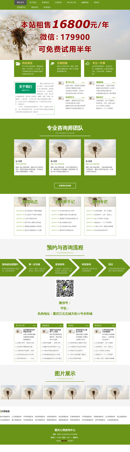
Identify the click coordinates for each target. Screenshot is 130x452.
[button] (3, 35)
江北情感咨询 (16, 416)
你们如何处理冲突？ (102, 230)
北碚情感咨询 (52, 416)
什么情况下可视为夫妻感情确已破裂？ (38, 215)
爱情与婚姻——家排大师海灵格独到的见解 (110, 85)
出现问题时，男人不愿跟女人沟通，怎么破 (109, 211)
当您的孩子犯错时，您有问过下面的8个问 (31, 350)
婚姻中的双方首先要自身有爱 (75, 106)
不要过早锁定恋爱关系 (103, 91)
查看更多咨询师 (65, 186)
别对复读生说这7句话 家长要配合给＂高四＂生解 (82, 93)
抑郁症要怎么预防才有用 (78, 343)
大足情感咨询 (5, 420)
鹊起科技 (64, 441)
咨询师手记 (21, 7)
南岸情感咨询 (40, 416)
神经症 (96, 2)
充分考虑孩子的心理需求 (68, 226)
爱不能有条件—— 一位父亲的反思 (29, 358)
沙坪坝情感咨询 (87, 420)
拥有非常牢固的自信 (66, 230)
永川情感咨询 (110, 416)
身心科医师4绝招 (76, 358)
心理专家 (58, 2)
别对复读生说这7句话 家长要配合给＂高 (30, 354)
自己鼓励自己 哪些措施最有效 (35, 211)
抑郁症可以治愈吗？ (77, 350)
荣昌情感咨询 (75, 420)
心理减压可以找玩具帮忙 (78, 347)
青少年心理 (71, 2)
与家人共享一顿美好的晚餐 (104, 226)
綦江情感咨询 (16, 420)
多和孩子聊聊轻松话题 (73, 88)
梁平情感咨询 (100, 420)
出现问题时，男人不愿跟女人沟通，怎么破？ (111, 100)
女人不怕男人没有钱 (103, 106)
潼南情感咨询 (63, 420)
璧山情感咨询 (122, 416)
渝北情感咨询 (63, 416)
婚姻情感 (84, 2)
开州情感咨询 (28, 416)
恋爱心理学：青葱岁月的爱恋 (75, 85)
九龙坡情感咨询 (112, 420)
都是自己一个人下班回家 (104, 108)
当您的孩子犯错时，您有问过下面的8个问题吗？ (82, 91)
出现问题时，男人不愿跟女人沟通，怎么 (109, 343)
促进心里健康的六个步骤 (33, 230)
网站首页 (20, 2)
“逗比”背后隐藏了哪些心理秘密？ (81, 354)
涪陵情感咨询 (98, 416)
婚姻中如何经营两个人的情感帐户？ (108, 88)
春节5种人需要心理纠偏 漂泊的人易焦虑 (38, 222)
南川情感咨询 (40, 420)
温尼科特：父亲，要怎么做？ (106, 103)
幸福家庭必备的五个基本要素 (106, 93)
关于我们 (33, 2)
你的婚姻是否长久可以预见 (53, 358)
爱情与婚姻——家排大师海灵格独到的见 (57, 343)
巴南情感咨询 (75, 416)
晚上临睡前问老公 (66, 222)
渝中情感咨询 (5, 416)
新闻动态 (45, 2)
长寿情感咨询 (28, 420)
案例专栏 (34, 7)
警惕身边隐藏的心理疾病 (33, 226)
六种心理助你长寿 (31, 218)
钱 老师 (54, 161)
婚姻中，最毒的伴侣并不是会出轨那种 (78, 100)
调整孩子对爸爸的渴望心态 (75, 108)
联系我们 (47, 7)
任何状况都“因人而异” (73, 103)
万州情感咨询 (87, 416)
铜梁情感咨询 (52, 420)
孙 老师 (89, 161)
